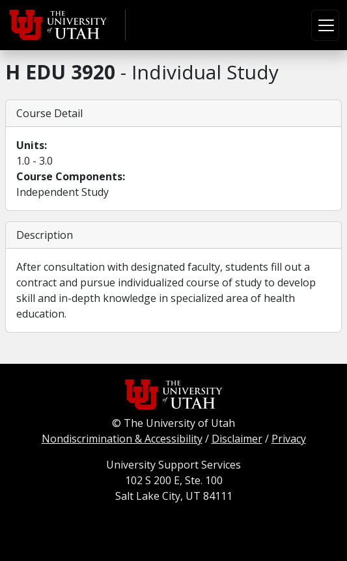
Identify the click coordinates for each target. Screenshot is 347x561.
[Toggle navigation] (325, 25)
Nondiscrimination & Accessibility (122, 438)
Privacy (288, 438)
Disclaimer (237, 438)
